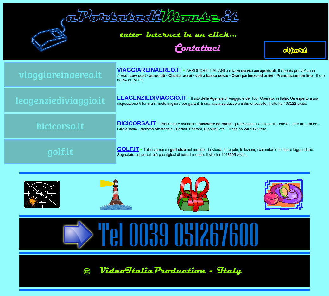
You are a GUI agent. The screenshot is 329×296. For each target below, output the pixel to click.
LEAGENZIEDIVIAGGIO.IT (152, 98)
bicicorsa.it (60, 125)
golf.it (60, 151)
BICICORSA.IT (136, 123)
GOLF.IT (128, 149)
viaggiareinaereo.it (60, 74)
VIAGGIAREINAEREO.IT (149, 70)
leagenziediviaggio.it (60, 100)
